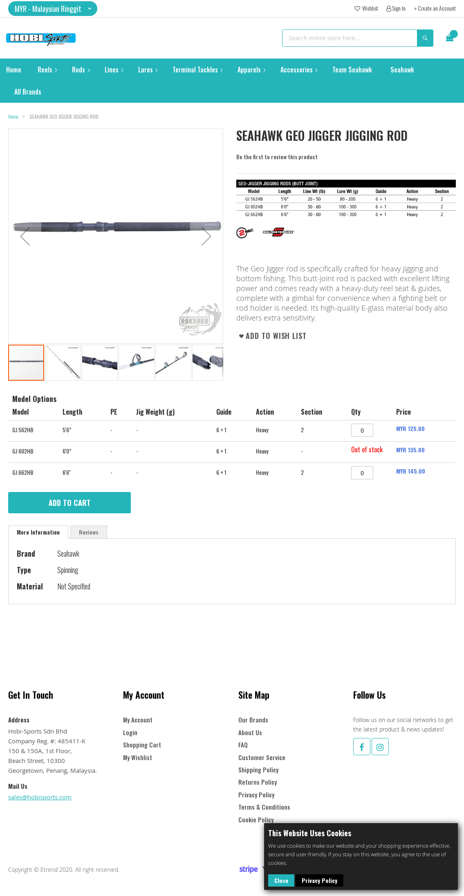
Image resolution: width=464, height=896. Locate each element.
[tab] (38, 532)
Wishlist (369, 8)
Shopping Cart (142, 744)
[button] (52, 8)
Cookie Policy (255, 819)
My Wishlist (137, 757)
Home (13, 116)
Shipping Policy (258, 769)
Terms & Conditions (264, 807)
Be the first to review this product (277, 156)
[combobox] (357, 38)
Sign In (399, 8)
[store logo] (41, 38)
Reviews (89, 532)
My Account (137, 719)
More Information (38, 532)
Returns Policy (257, 782)
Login (130, 732)
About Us (250, 732)
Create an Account (437, 8)
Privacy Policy (319, 880)
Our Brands (253, 719)
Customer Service (261, 757)
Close (281, 880)
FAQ (243, 744)
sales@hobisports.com (40, 797)
